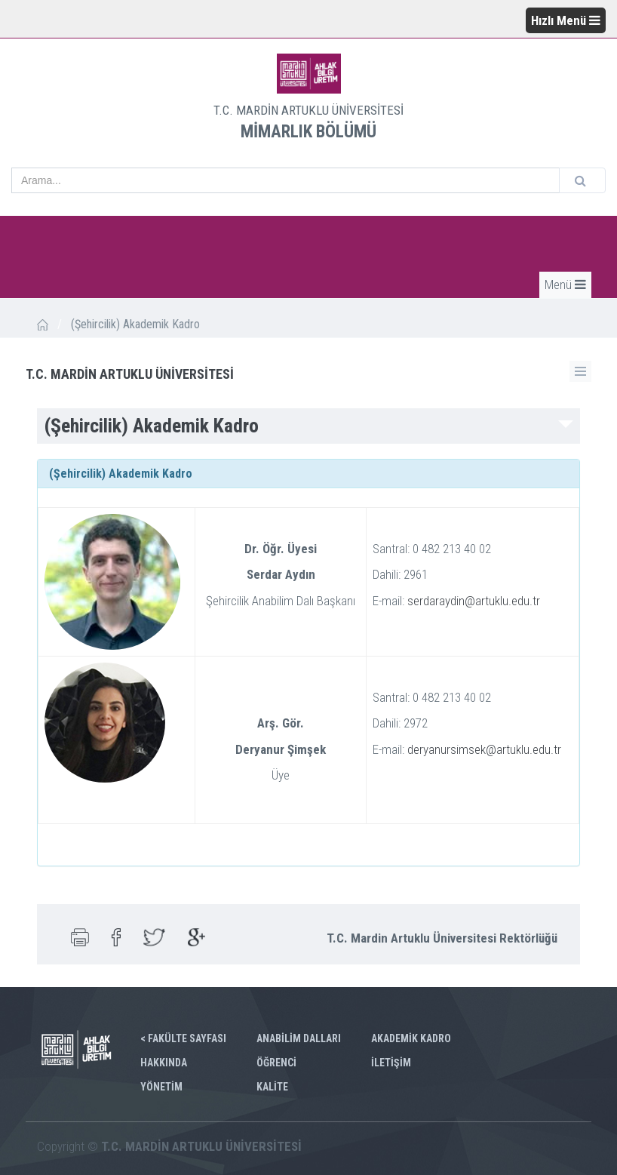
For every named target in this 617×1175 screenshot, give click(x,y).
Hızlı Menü (565, 20)
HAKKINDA (163, 1063)
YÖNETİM (161, 1087)
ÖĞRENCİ (276, 1063)
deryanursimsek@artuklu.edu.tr (484, 749)
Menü (565, 284)
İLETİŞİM (391, 1063)
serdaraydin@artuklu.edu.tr (473, 600)
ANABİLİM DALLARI (298, 1038)
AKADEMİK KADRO (411, 1038)
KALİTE (272, 1087)
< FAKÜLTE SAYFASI (183, 1038)
